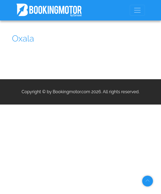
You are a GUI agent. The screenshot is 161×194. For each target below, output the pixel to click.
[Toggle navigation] (137, 10)
